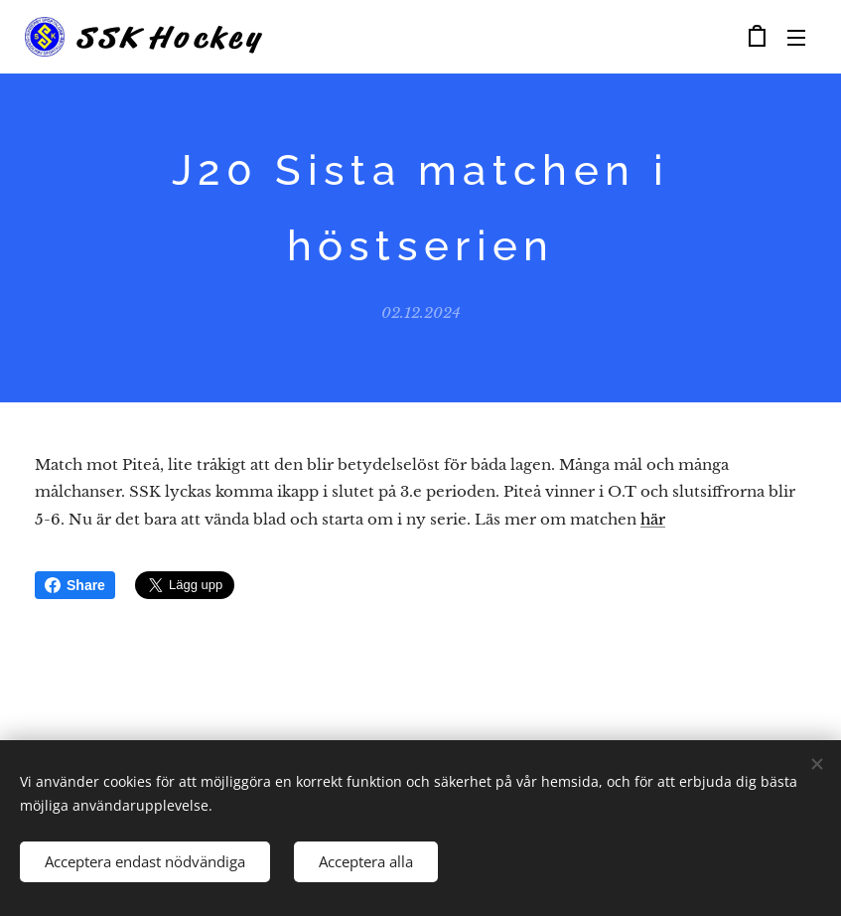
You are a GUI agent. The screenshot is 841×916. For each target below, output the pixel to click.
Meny (796, 38)
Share (75, 585)
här (652, 518)
